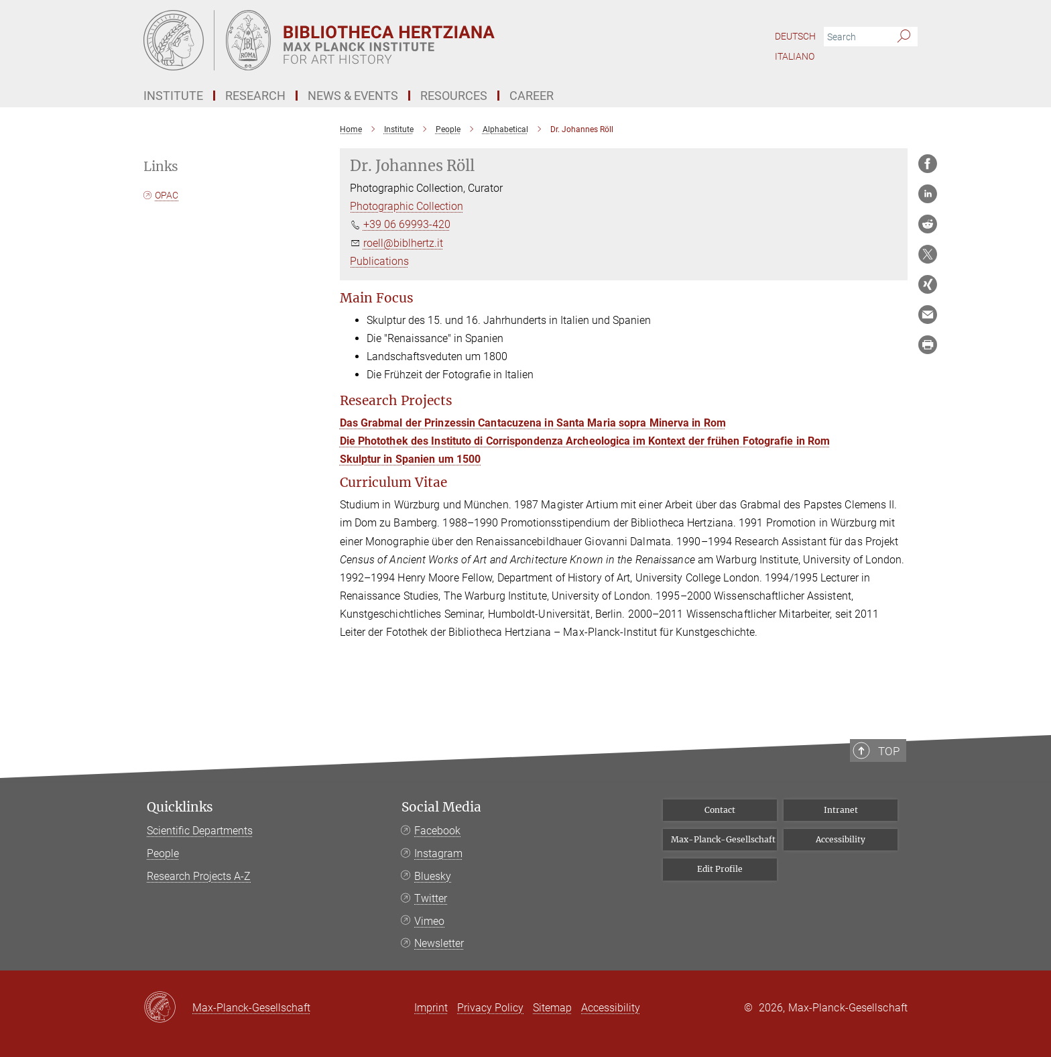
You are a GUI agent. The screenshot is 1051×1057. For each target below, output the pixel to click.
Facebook (437, 830)
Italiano (794, 56)
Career (531, 96)
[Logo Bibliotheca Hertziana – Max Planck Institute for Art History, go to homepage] (394, 40)
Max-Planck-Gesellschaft (723, 839)
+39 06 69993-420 (406, 224)
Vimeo (429, 921)
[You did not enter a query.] (855, 37)
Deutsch (795, 36)
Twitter (430, 898)
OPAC (166, 195)
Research (255, 96)
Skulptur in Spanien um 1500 (410, 459)
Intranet (841, 810)
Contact (719, 810)
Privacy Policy (490, 1007)
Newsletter (439, 943)
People (163, 853)
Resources (453, 96)
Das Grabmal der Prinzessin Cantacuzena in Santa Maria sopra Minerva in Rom (533, 422)
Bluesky (432, 876)
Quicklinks (180, 807)
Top (895, 798)
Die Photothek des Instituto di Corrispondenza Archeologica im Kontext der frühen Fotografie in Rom (585, 441)
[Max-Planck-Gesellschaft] (167, 1008)
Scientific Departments (200, 830)
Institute (173, 96)
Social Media (441, 807)
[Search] (904, 36)
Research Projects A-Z (199, 876)
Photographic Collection (406, 206)
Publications (379, 261)
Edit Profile (720, 869)
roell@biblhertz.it (403, 243)
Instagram (438, 853)
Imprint (431, 1007)
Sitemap (552, 1007)
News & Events (353, 96)
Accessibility (840, 839)
